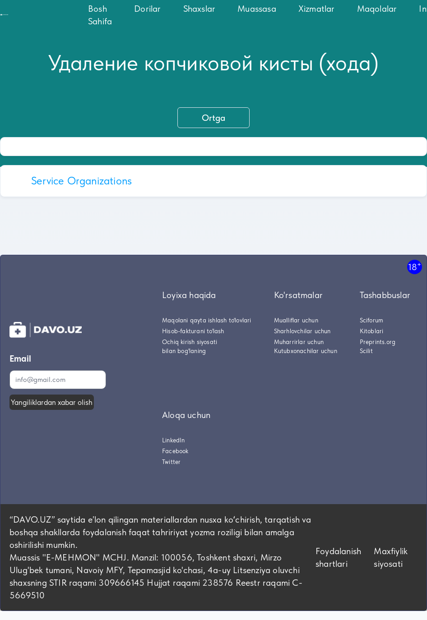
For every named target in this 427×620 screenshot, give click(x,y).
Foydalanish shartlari (338, 557)
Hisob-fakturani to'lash (193, 331)
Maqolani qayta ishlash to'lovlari (206, 320)
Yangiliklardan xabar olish (52, 402)
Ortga (213, 117)
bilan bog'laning (184, 350)
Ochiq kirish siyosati (189, 341)
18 (414, 267)
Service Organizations (81, 180)
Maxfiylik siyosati (391, 557)
